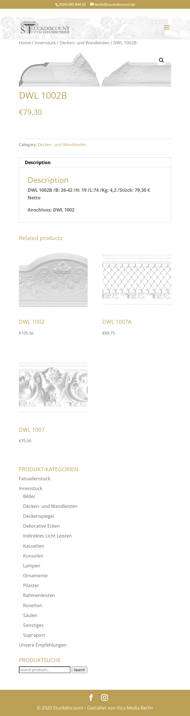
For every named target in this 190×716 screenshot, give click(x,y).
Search (79, 669)
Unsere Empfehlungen (43, 645)
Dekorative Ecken (41, 526)
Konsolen (33, 556)
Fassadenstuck (34, 478)
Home (25, 42)
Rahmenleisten (39, 595)
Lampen (31, 566)
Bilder (29, 496)
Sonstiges (33, 625)
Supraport (34, 635)
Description (38, 162)
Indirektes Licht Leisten (47, 536)
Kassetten (33, 546)
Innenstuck (45, 42)
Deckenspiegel (38, 516)
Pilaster (31, 585)
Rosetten (32, 605)
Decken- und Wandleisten (84, 42)
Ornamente (35, 575)
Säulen (30, 615)
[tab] (95, 163)
